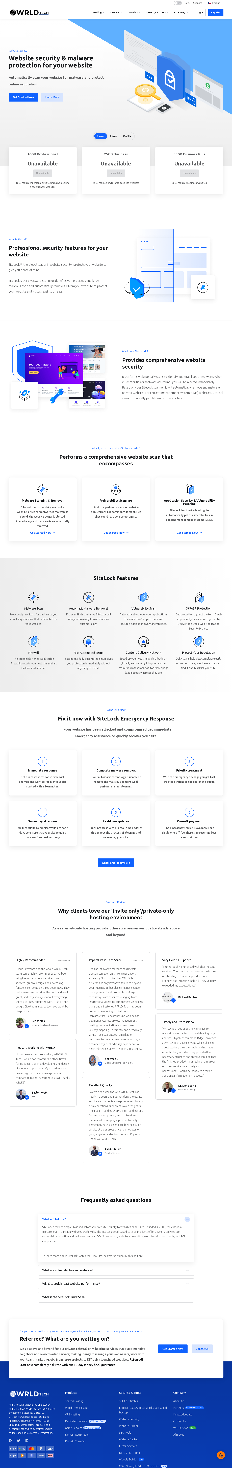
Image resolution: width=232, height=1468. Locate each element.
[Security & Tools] (157, 12)
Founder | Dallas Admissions (45, 1025)
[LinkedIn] (27, 1440)
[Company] (181, 12)
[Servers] (116, 12)
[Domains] (134, 12)
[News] (187, 3)
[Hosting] (98, 12)
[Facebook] (10, 1440)
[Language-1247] (214, 3)
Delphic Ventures (113, 1153)
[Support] (199, 3)
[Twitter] (18, 1440)
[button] (116, 1238)
